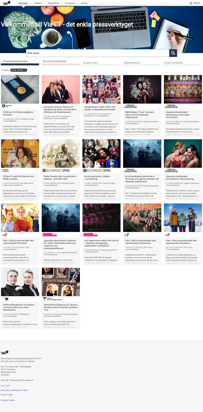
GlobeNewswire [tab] (132, 63)
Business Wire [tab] (90, 63)
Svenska (4, 400)
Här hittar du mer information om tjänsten (18, 361)
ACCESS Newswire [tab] (173, 63)
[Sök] (97, 53)
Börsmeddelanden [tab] (55, 61)
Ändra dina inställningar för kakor (14, 390)
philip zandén (19, 70)
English (12, 400)
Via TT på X (5, 386)
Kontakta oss (28, 380)
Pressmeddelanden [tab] (15, 61)
